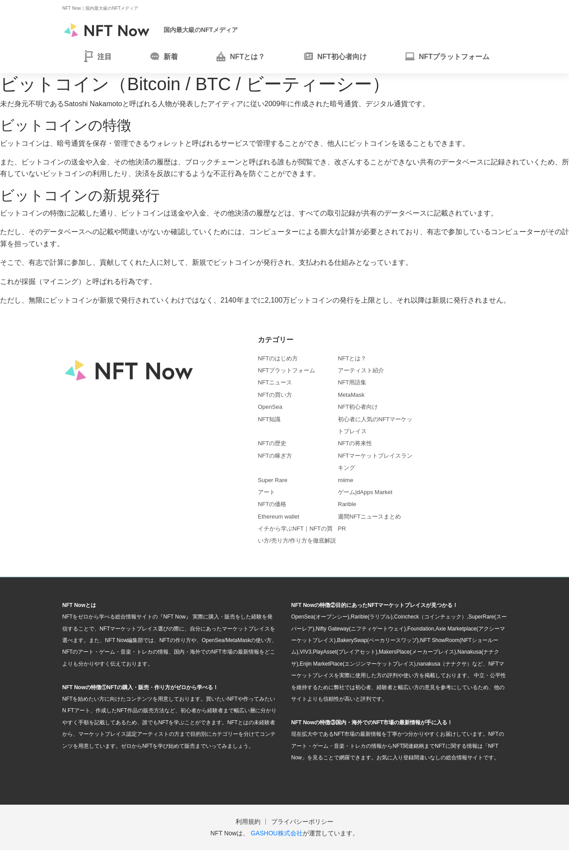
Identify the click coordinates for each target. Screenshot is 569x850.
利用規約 (248, 821)
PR (342, 528)
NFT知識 (269, 419)
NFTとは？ (352, 358)
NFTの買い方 (275, 394)
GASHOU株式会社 (277, 833)
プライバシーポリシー (302, 821)
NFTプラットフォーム (286, 370)
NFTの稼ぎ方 (275, 455)
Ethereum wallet (278, 516)
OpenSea (270, 406)
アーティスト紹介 (361, 370)
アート (266, 492)
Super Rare (272, 480)
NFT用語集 (352, 382)
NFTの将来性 (355, 443)
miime (345, 480)
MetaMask (351, 394)
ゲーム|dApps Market (365, 492)
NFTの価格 (272, 504)
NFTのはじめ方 (278, 358)
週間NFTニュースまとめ (369, 516)
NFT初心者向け (358, 406)
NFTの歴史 (272, 443)
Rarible (347, 504)
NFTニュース (275, 382)
